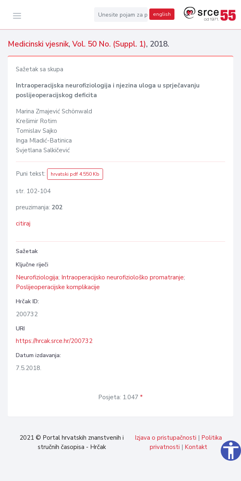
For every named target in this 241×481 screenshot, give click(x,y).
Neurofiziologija (37, 277)
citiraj (23, 223)
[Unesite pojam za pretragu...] (121, 14)
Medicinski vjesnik (38, 44)
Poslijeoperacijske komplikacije (58, 287)
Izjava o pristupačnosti (165, 438)
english (162, 14)
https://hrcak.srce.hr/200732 (54, 341)
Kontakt (196, 447)
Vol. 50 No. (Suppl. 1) (109, 44)
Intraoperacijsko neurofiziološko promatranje (122, 277)
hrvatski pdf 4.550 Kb (75, 174)
